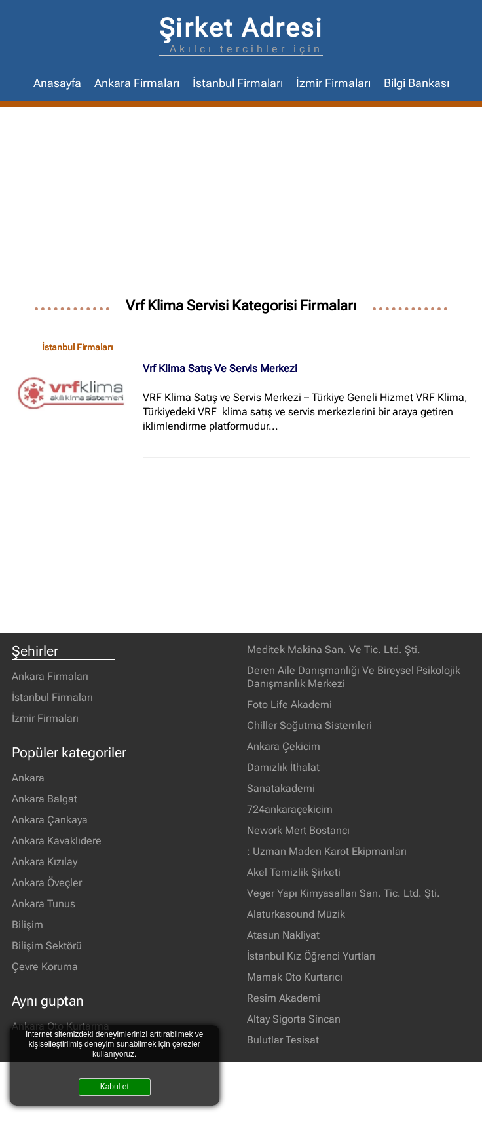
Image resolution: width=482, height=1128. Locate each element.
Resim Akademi (283, 998)
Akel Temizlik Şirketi (294, 872)
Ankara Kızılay (44, 861)
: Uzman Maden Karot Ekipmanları (327, 851)
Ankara (28, 778)
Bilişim (27, 924)
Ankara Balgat (44, 799)
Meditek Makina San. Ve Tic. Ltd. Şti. (333, 649)
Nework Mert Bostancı (298, 830)
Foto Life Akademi (289, 704)
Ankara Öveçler (47, 882)
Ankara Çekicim (283, 746)
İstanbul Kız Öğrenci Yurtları (311, 956)
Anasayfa (57, 83)
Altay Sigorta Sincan (294, 1019)
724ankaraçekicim (290, 809)
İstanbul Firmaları (238, 83)
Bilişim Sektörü (47, 945)
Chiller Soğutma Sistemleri (309, 725)
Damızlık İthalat (283, 767)
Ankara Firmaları (136, 83)
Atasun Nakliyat (283, 935)
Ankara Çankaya (50, 820)
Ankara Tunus (43, 903)
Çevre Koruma (45, 966)
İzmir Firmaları (333, 83)
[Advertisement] (241, 205)
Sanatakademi (281, 788)
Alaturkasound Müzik (296, 914)
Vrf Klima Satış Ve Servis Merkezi (220, 368)
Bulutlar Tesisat (283, 1040)
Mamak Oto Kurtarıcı (295, 977)
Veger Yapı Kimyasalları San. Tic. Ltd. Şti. (343, 893)
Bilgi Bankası (416, 83)
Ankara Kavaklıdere (57, 841)
